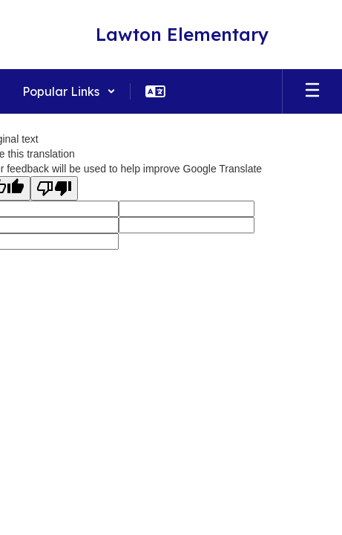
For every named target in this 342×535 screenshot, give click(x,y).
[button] (69, 91)
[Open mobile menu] (312, 91)
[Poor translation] (54, 188)
